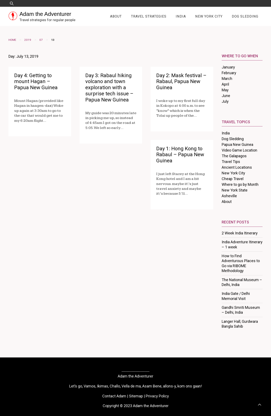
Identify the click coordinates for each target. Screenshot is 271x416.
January (228, 67)
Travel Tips (231, 161)
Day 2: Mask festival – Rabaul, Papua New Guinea (181, 82)
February (229, 73)
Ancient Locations (237, 167)
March (227, 78)
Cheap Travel (232, 179)
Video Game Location (239, 150)
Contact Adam (114, 396)
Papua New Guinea (237, 144)
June (226, 95)
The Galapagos (234, 156)
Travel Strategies (148, 16)
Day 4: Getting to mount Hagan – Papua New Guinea (36, 82)
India (181, 16)
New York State (234, 190)
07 (41, 39)
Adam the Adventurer (45, 14)
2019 (27, 39)
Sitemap (136, 396)
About (116, 16)
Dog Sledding (245, 16)
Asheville (229, 196)
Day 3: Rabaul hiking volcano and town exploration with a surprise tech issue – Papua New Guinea (109, 88)
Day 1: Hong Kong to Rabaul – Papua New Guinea (180, 155)
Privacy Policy (157, 396)
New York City (209, 16)
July (225, 101)
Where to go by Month (240, 184)
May (225, 90)
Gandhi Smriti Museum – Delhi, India (241, 310)
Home (12, 39)
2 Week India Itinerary (240, 233)
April (225, 84)
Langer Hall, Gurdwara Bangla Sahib (240, 323)
